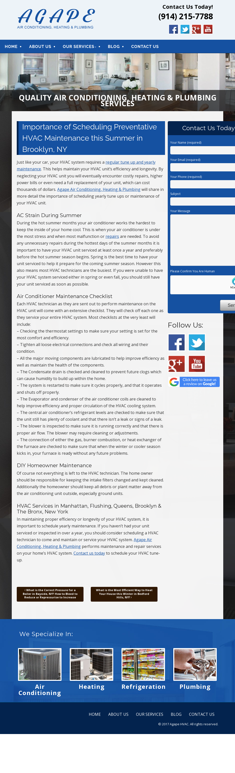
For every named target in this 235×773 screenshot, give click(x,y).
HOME (11, 47)
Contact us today (89, 555)
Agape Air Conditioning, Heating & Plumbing (98, 191)
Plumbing (195, 689)
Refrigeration (144, 689)
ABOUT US (40, 47)
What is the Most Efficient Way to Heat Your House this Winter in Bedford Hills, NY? (124, 596)
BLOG (114, 47)
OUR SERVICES (78, 47)
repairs (112, 239)
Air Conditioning (39, 692)
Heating (91, 689)
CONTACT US (145, 47)
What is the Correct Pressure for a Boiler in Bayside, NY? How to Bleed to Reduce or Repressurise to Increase (50, 596)
